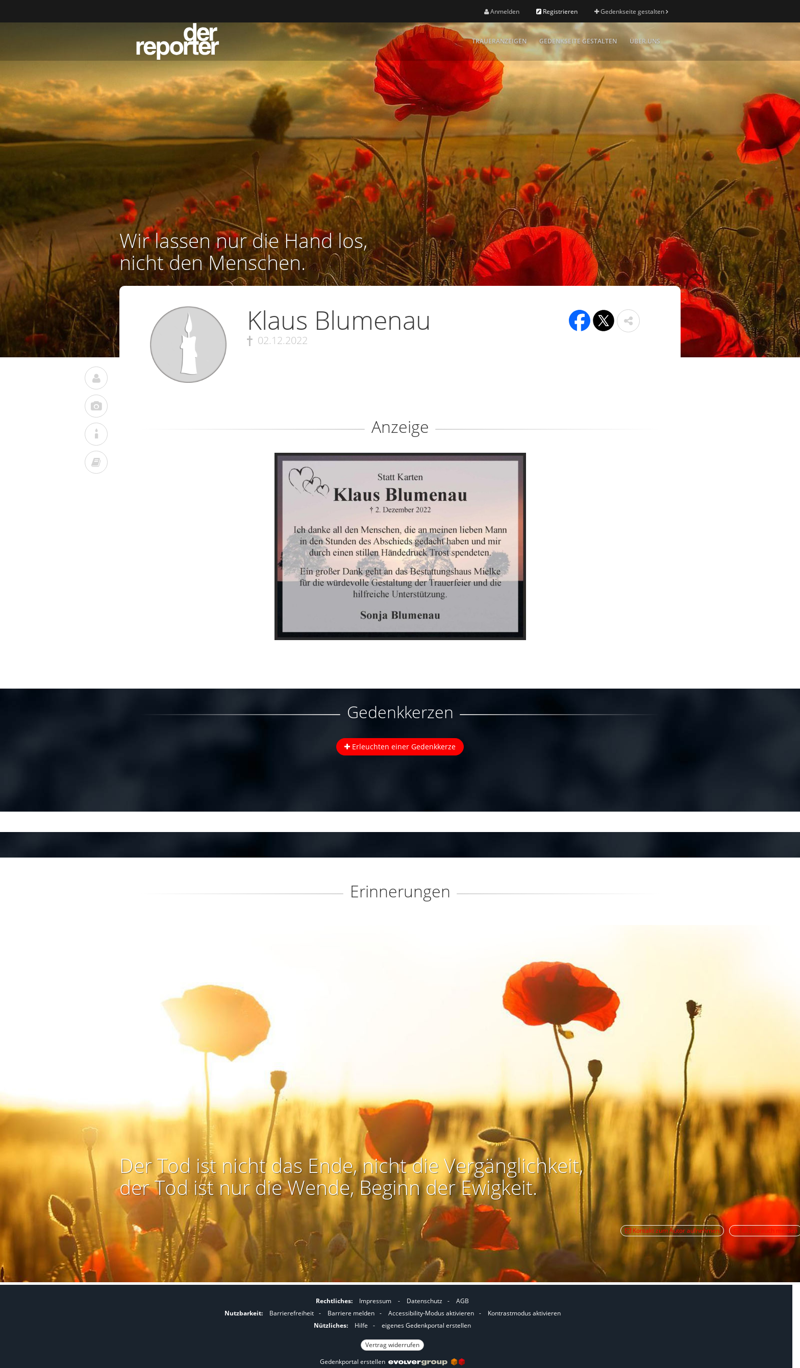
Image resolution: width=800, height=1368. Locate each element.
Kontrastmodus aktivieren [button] (524, 1313)
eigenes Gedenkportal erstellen (426, 1325)
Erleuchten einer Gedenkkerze (400, 746)
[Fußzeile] (392, 1321)
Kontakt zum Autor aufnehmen (672, 1230)
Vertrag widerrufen (392, 1344)
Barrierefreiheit (291, 1313)
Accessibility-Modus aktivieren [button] (431, 1313)
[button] (628, 320)
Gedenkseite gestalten (631, 11)
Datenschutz (424, 1301)
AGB (462, 1301)
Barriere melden (351, 1313)
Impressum (375, 1301)
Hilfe (361, 1325)
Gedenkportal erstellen (392, 1361)
